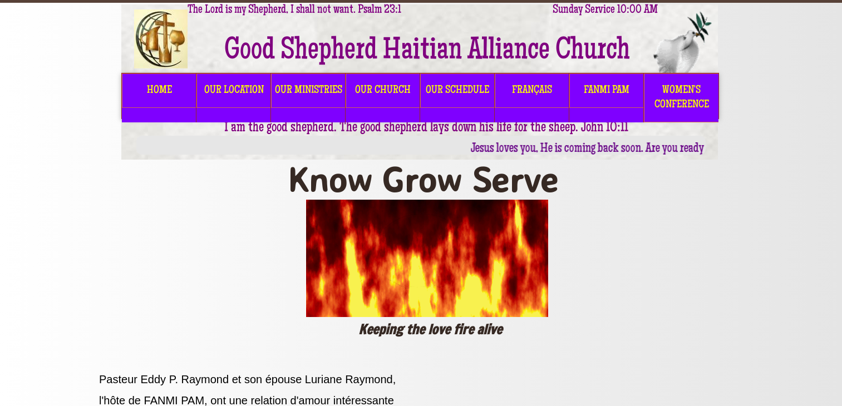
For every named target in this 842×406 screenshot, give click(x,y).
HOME (159, 90)
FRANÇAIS (532, 90)
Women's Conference (681, 98)
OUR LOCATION (234, 90)
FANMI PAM (606, 90)
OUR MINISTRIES (308, 90)
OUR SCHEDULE (457, 90)
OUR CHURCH (383, 90)
